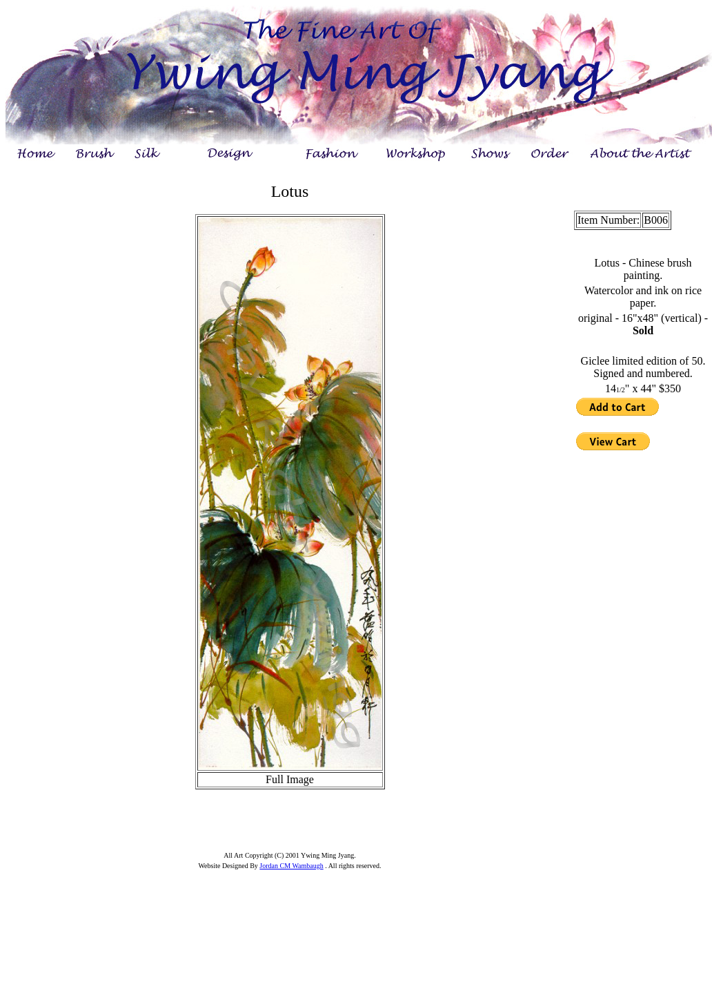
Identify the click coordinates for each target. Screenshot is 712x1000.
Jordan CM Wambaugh (291, 865)
